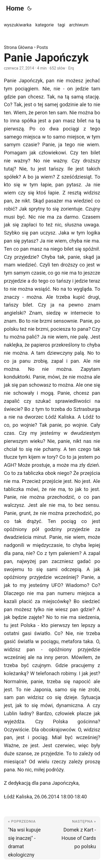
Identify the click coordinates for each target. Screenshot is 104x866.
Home (15, 8)
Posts (42, 47)
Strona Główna (18, 47)
